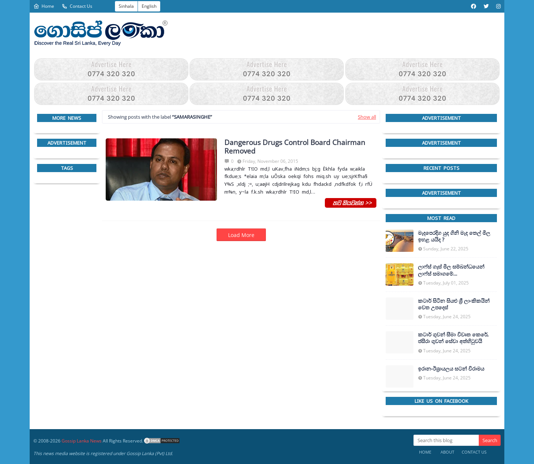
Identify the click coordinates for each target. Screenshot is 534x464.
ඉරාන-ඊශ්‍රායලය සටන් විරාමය (451, 368)
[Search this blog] (446, 440)
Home (43, 6)
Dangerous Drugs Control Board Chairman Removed (294, 146)
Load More (241, 234)
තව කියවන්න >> (351, 202)
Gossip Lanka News (82, 441)
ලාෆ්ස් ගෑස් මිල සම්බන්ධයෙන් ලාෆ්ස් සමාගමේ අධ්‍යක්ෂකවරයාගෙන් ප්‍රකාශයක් (453, 270)
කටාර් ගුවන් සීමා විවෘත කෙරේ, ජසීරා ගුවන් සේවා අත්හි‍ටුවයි (453, 338)
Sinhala (126, 6)
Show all (367, 116)
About (447, 452)
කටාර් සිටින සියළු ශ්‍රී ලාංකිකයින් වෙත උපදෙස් (454, 304)
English (149, 6)
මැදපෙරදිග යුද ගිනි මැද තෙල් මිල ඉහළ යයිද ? (454, 236)
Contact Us (77, 6)
